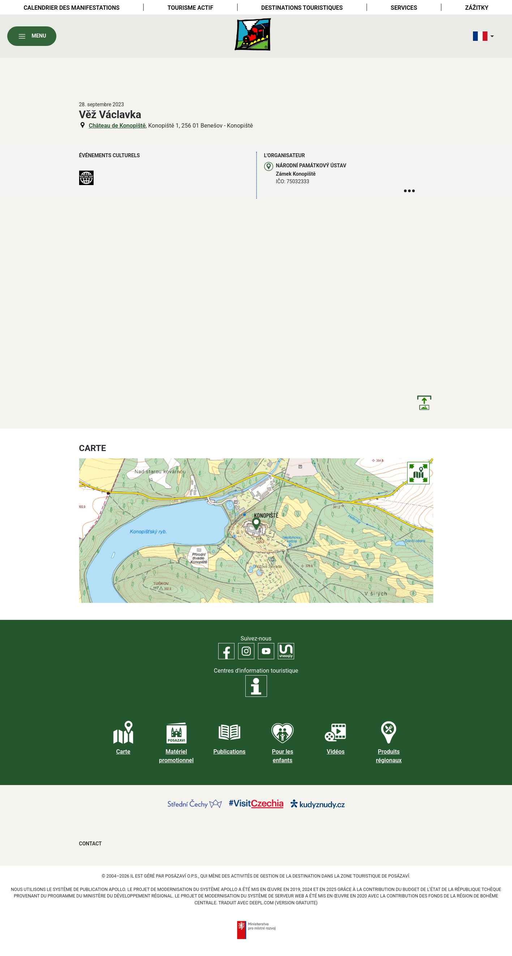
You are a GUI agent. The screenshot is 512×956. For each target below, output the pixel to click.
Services (404, 7)
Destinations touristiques (302, 7)
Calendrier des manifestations (71, 7)
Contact (90, 843)
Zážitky (476, 7)
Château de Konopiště (117, 125)
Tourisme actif (191, 7)
